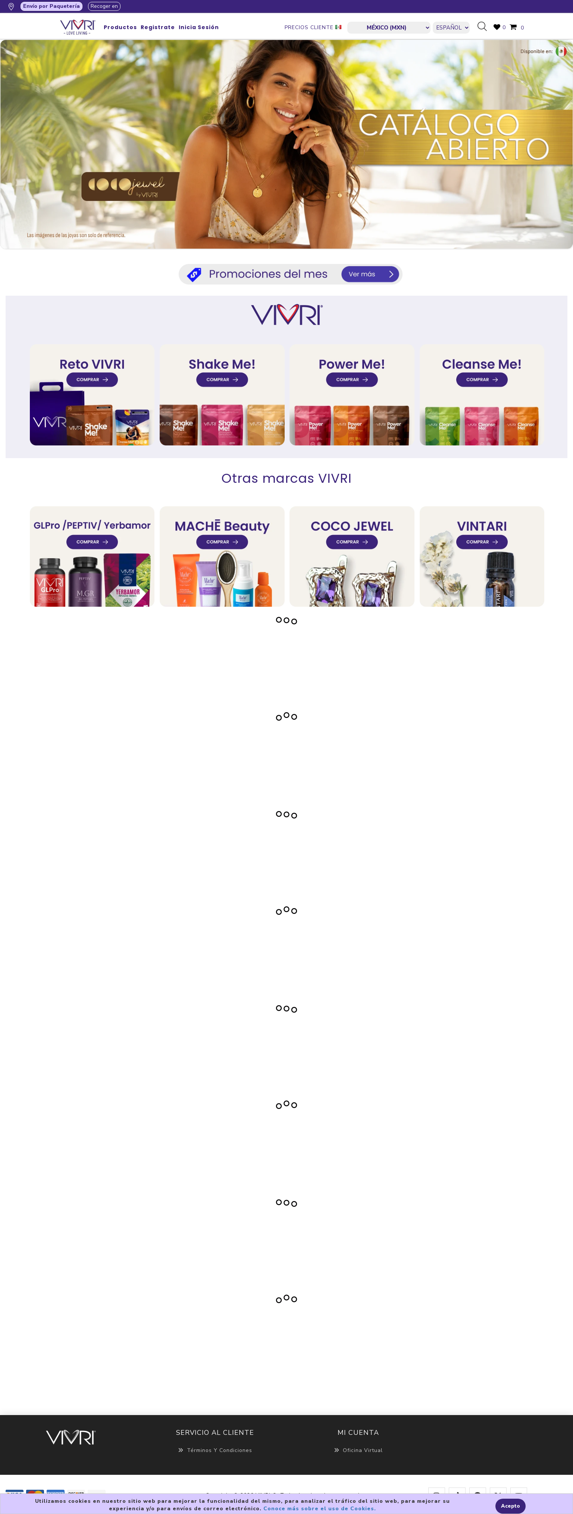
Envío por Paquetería (51, 6)
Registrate (158, 27)
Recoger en (104, 6)
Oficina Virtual (358, 1450)
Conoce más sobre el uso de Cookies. (319, 1508)
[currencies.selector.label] (389, 28)
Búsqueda (485, 26)
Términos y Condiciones (215, 1450)
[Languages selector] (451, 28)
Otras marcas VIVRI (287, 478)
